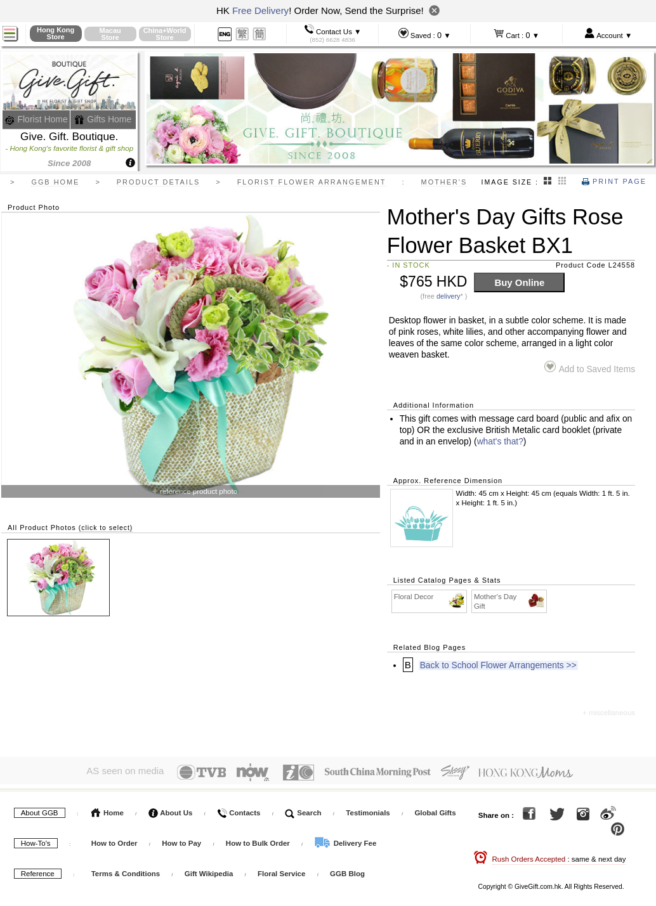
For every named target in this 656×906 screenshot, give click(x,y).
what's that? (500, 441)
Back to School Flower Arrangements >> (498, 665)
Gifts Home (102, 119)
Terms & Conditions (125, 871)
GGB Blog (347, 871)
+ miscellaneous (608, 712)
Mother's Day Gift (510, 601)
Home (107, 810)
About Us (170, 810)
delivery (448, 296)
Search (303, 810)
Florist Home (36, 119)
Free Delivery (260, 10)
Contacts (238, 810)
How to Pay (182, 841)
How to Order (114, 841)
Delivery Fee (345, 841)
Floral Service (281, 871)
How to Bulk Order (259, 841)
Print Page (614, 181)
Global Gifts (435, 810)
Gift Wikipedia (209, 871)
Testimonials (368, 810)
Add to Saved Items (589, 367)
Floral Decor (430, 597)
